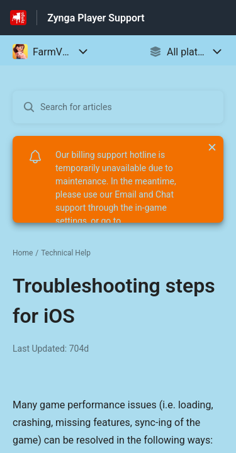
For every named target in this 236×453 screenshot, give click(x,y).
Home (23, 253)
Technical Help (66, 253)
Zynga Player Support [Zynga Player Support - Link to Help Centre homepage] (95, 18)
